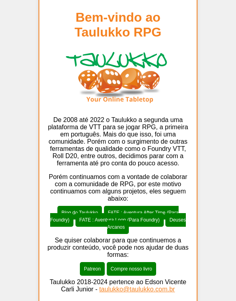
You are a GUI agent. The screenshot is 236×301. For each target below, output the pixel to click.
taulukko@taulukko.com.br (137, 289)
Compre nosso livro (131, 269)
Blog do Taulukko (79, 213)
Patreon (92, 269)
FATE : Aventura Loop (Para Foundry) (119, 220)
